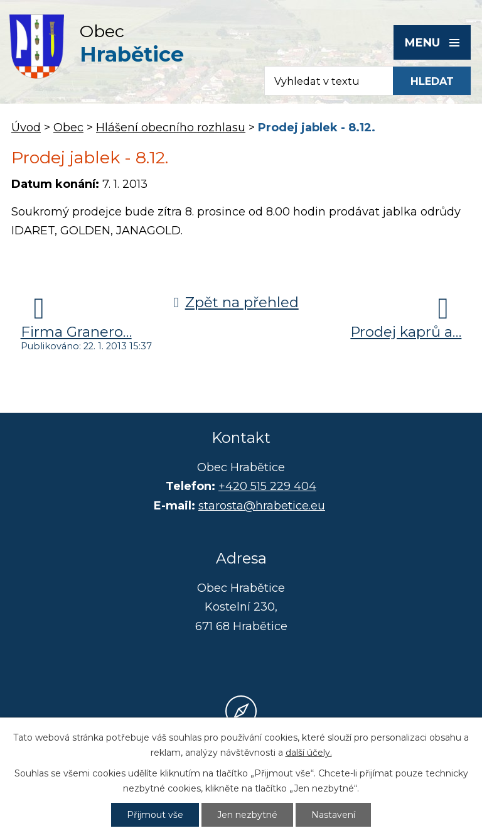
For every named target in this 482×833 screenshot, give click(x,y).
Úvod (26, 127)
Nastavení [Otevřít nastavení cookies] (333, 814)
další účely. (309, 752)
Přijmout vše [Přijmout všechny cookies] (155, 814)
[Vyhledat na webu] (432, 81)
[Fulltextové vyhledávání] (323, 81)
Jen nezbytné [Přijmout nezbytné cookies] (247, 814)
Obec (68, 127)
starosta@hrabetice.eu (261, 506)
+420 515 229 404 (267, 486)
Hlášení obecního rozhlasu (170, 127)
